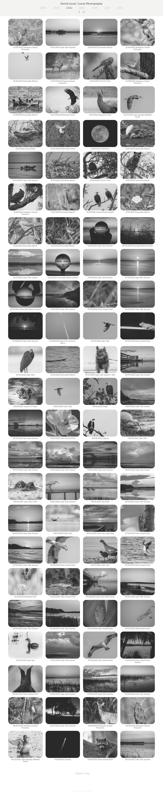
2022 (69, 7)
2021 (82, 7)
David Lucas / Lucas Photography (81, 3)
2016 (120, 7)
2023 (56, 7)
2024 (43, 7)
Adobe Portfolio (86, 791)
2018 (95, 7)
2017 (107, 7)
